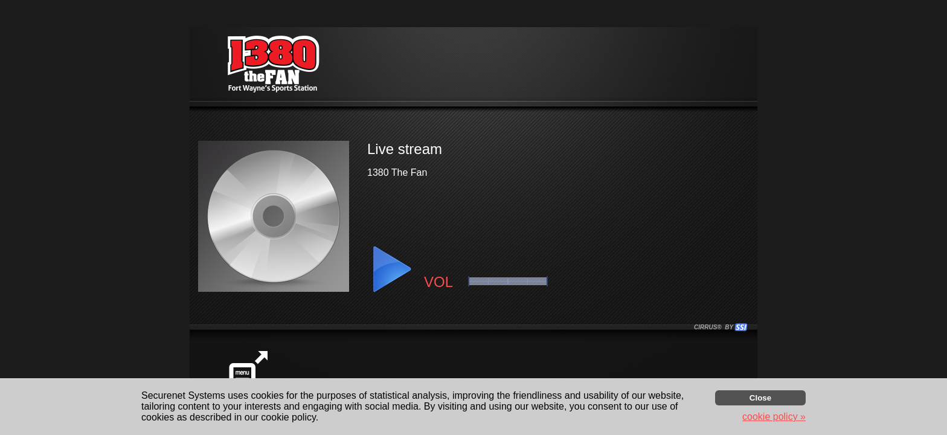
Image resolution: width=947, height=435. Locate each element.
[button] (391, 269)
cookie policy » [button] (774, 416)
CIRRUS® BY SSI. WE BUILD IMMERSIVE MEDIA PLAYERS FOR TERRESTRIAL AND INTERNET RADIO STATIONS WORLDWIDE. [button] (715, 327)
